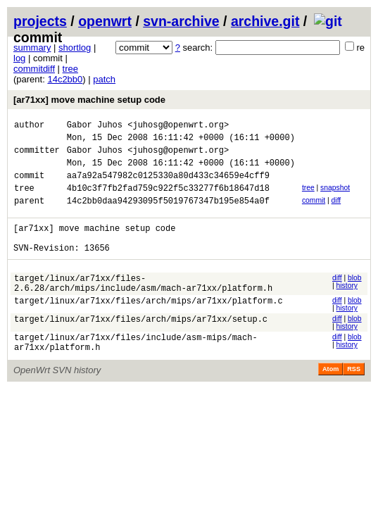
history (347, 307)
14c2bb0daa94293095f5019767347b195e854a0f (168, 215)
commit (313, 213)
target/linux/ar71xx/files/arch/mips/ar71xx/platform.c (148, 328)
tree (70, 68)
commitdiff (34, 68)
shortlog (74, 47)
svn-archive (181, 21)
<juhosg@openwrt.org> (178, 126)
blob (355, 299)
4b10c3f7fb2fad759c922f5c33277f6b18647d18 (168, 200)
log (19, 58)
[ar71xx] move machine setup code (89, 99)
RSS (353, 398)
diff (336, 213)
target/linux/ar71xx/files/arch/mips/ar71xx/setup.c (140, 346)
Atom (330, 398)
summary (32, 47)
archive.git (265, 21)
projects (40, 21)
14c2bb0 (64, 79)
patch (104, 79)
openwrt (105, 21)
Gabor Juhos (94, 126)
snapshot (335, 198)
